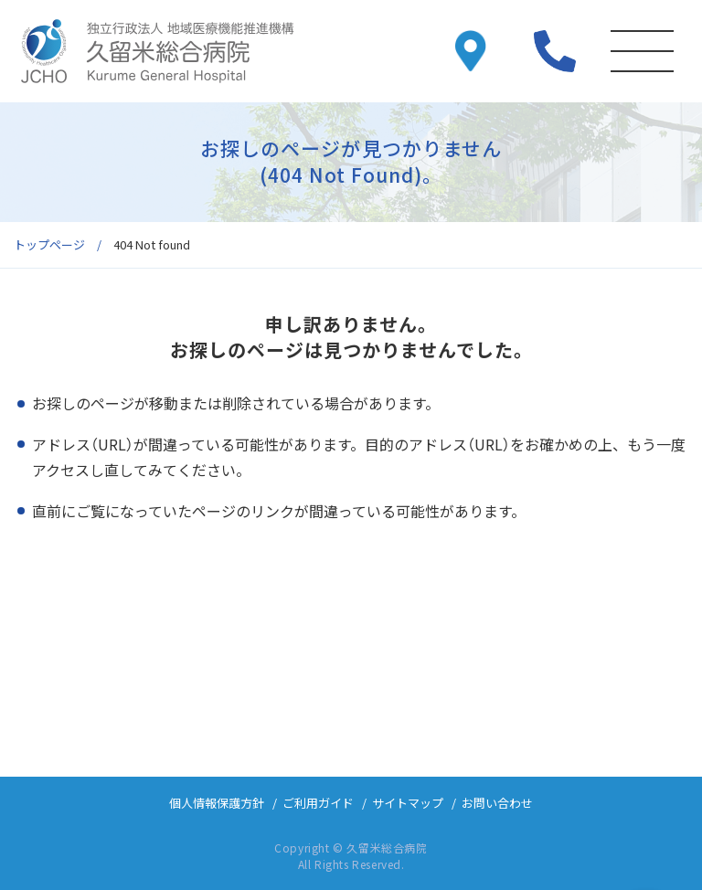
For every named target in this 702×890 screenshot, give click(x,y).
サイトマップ (407, 802)
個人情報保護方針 (216, 802)
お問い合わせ (497, 802)
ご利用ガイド (318, 802)
